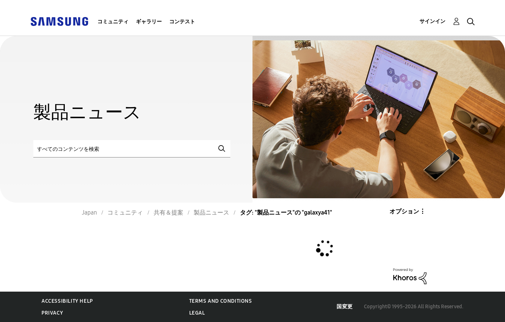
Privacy (52, 313)
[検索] (131, 148)
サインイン (432, 21)
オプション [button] (404, 211)
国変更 (345, 306)
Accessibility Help (67, 301)
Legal (197, 313)
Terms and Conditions (220, 301)
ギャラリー (149, 22)
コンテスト (182, 22)
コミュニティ (112, 22)
